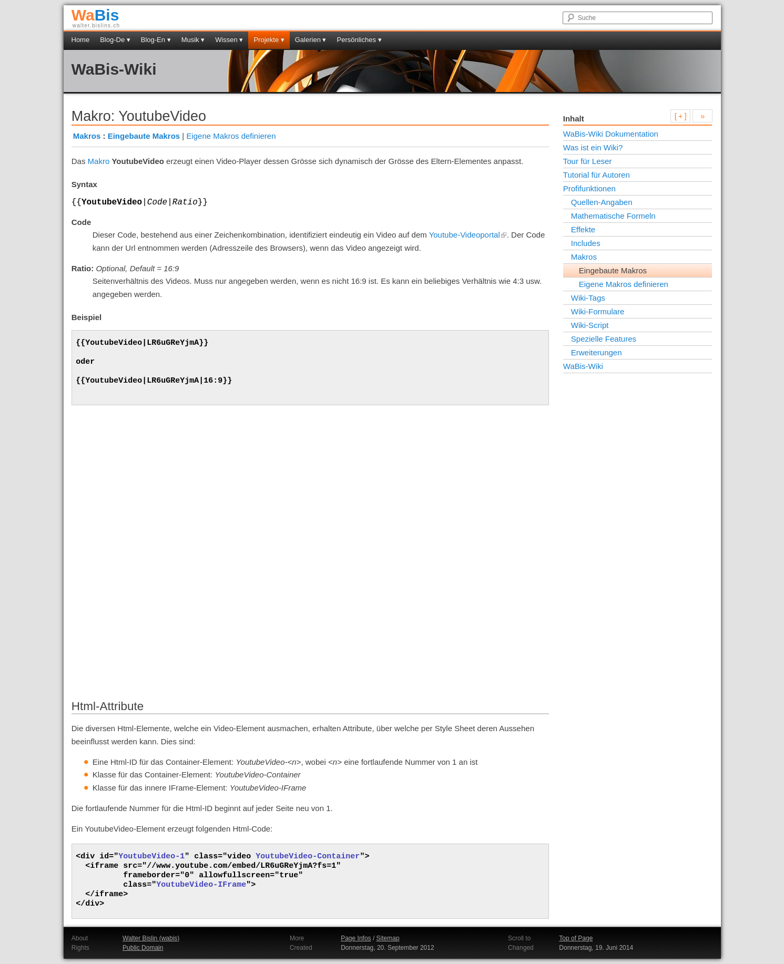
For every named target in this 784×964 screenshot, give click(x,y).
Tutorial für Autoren (596, 174)
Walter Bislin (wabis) (151, 938)
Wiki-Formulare (598, 311)
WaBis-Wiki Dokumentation (610, 133)
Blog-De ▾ (115, 40)
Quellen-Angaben (602, 202)
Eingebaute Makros (144, 135)
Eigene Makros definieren (231, 135)
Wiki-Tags (588, 297)
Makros (87, 135)
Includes (585, 243)
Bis (95, 15)
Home (81, 40)
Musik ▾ (193, 40)
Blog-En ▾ (156, 40)
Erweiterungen (596, 352)
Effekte (583, 229)
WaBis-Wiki (114, 69)
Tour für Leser (587, 161)
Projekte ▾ (268, 40)
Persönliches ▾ (359, 40)
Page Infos (356, 938)
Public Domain (143, 947)
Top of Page (576, 938)
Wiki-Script (590, 325)
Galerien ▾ (311, 40)
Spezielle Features (603, 338)
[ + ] (681, 115)
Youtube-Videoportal (468, 234)
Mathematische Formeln (613, 215)
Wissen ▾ (229, 40)
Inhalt (573, 118)
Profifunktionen (589, 188)
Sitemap (388, 938)
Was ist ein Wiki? (593, 147)
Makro (99, 161)
